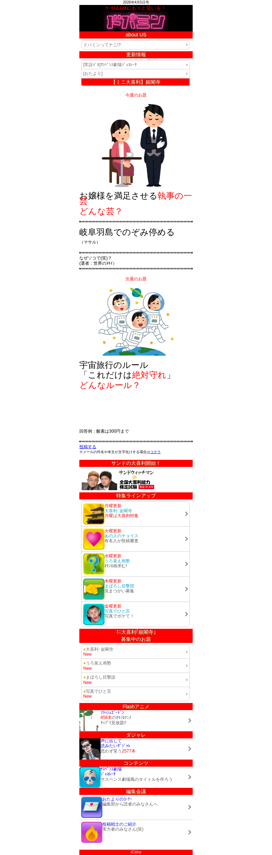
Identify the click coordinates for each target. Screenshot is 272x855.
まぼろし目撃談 (99, 677)
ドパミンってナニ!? (102, 44)
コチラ (155, 452)
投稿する (87, 446)
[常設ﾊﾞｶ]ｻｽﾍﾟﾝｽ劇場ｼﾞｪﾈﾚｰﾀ (110, 64)
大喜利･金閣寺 (98, 649)
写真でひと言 (97, 691)
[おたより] (93, 73)
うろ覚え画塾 (97, 663)
